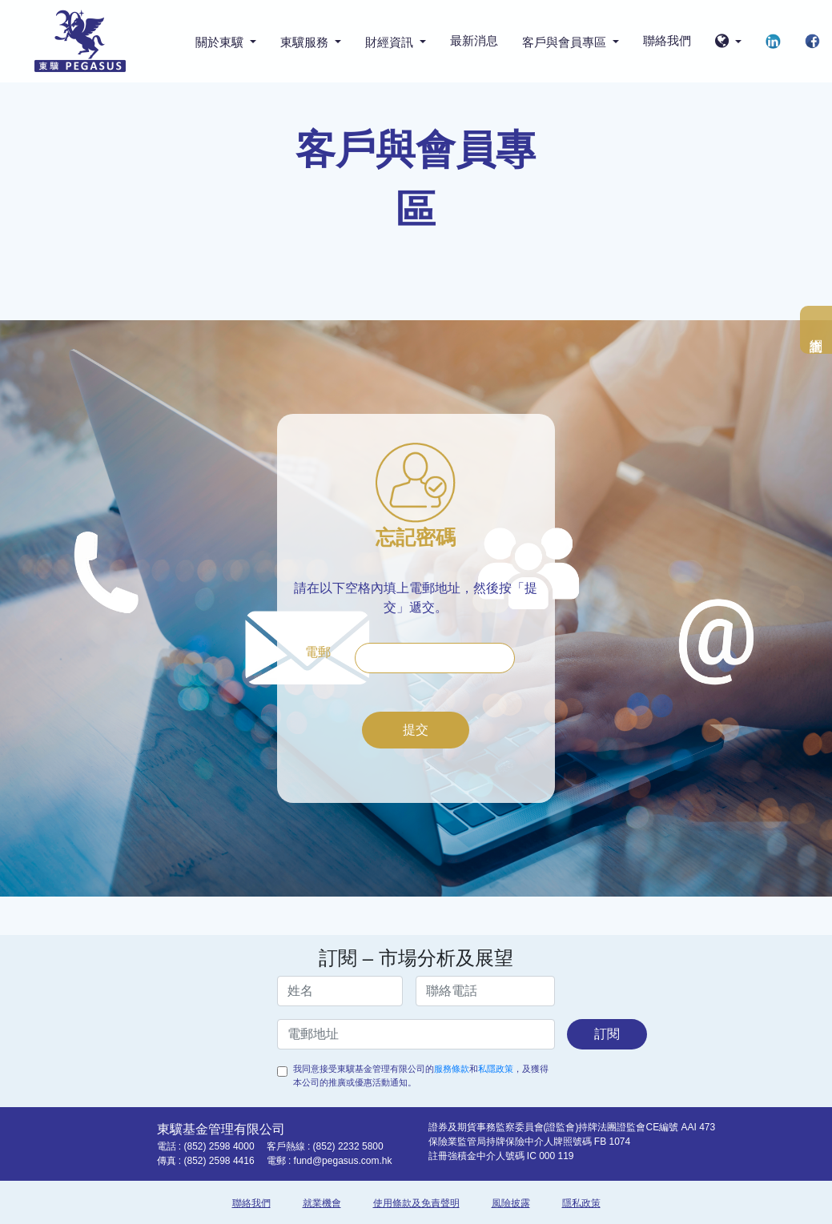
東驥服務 (306, 42)
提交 (415, 729)
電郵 (318, 652)
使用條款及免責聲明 (416, 1203)
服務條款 (451, 1069)
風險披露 (511, 1203)
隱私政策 (581, 1203)
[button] (728, 42)
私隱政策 (495, 1069)
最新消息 (474, 40)
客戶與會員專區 (565, 42)
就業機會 (322, 1203)
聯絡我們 (667, 40)
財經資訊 (390, 42)
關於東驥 (221, 42)
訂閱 (607, 1034)
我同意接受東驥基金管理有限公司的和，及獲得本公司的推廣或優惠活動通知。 (421, 1075)
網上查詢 (816, 330)
